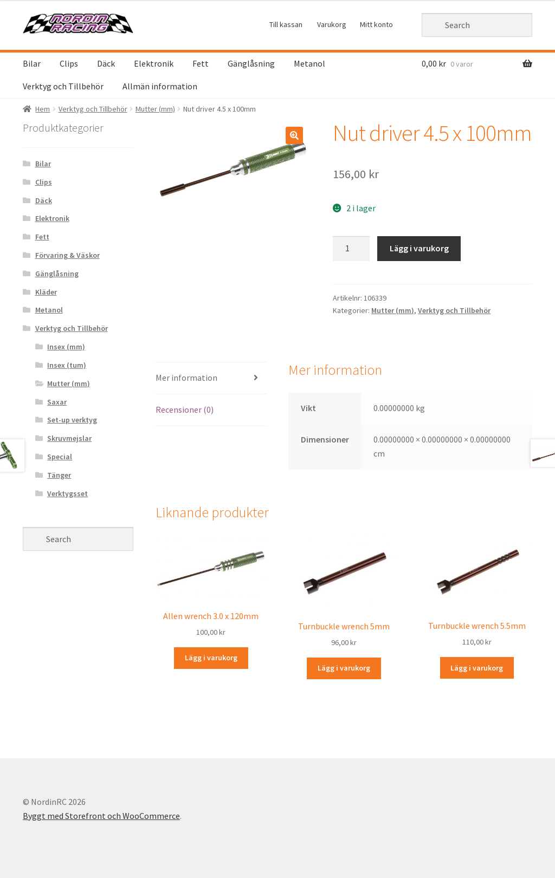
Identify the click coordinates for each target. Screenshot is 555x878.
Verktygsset (67, 493)
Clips (69, 63)
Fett (200, 63)
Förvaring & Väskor (67, 255)
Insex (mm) (66, 347)
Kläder (46, 292)
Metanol (309, 63)
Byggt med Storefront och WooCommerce (101, 815)
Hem (42, 109)
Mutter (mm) (155, 109)
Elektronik (153, 63)
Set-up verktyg (72, 420)
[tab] (211, 378)
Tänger (59, 475)
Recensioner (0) (185, 409)
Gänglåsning (251, 63)
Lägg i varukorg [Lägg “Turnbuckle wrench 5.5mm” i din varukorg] (476, 668)
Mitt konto (376, 24)
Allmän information (159, 86)
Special (59, 456)
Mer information (186, 377)
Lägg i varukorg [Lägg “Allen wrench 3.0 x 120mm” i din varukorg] (211, 657)
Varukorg (331, 24)
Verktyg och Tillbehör (63, 86)
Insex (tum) (66, 365)
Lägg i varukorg (419, 248)
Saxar (57, 402)
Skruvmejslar (69, 438)
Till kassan (285, 24)
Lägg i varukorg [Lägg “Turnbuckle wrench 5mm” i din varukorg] (344, 668)
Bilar (32, 63)
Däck (106, 63)
